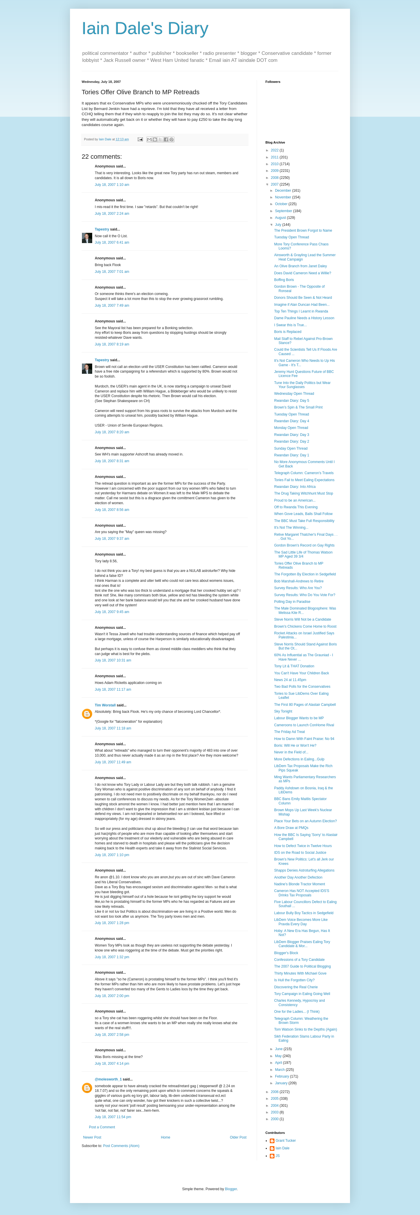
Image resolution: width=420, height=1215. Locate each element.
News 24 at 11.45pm (290, 680)
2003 (275, 1112)
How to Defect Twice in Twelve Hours (303, 846)
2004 (275, 1106)
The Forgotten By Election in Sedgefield (305, 574)
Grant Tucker (286, 1141)
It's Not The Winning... (291, 528)
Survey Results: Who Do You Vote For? (304, 595)
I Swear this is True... (290, 325)
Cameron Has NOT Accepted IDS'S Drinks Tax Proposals (301, 893)
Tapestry (102, 229)
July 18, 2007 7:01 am (112, 272)
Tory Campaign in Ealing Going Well (302, 994)
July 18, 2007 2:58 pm (112, 1035)
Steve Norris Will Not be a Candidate (302, 619)
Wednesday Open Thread (294, 394)
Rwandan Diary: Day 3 (291, 435)
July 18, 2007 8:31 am (112, 461)
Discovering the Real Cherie (296, 987)
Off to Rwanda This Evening (296, 507)
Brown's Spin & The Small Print (298, 407)
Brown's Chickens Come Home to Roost (305, 626)
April (279, 1063)
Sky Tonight (283, 711)
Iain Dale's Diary (145, 28)
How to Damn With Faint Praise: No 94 (304, 739)
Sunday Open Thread (291, 448)
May (279, 1056)
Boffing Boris (284, 280)
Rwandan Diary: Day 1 (291, 455)
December (283, 190)
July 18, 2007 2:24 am (112, 214)
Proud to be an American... (295, 500)
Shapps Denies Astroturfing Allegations (304, 870)
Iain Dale (282, 1148)
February (282, 1076)
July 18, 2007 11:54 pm (113, 1117)
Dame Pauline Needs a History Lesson (304, 318)
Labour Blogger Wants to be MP (299, 718)
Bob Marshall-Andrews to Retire (298, 581)
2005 (275, 1099)
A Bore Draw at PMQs (291, 828)
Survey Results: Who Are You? (298, 588)
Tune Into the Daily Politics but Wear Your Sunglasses (302, 385)
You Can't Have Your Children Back (301, 673)
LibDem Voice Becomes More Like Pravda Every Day (301, 922)
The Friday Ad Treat (289, 732)
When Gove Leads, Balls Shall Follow (303, 514)
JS (278, 1156)
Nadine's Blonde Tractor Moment (299, 884)
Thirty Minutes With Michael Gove (300, 973)
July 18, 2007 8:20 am (112, 432)
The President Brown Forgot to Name (303, 230)
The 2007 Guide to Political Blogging (302, 966)
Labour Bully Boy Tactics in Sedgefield (303, 913)
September (284, 211)
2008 (275, 178)
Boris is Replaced (287, 332)
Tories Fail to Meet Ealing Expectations (304, 480)
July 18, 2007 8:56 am (112, 510)
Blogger (231, 1189)
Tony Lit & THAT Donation (294, 666)
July (278, 225)
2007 (275, 184)
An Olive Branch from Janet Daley (300, 266)
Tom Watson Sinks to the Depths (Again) (305, 1029)
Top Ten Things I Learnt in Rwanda (301, 311)
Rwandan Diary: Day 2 (291, 441)
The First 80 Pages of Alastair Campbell (305, 705)
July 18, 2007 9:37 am (112, 539)
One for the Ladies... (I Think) (297, 1012)
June (279, 1049)
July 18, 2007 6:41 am (112, 242)
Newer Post (92, 1137)
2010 (275, 164)
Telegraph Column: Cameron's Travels (304, 473)
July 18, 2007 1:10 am (112, 185)
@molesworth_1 (108, 1079)
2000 (275, 1119)
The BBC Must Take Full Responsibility (304, 521)
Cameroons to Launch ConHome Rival (304, 725)
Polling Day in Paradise (292, 602)
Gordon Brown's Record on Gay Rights (304, 545)
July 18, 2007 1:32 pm (112, 957)
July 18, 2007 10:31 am (113, 660)
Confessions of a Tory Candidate (299, 960)
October (281, 204)
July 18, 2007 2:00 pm (112, 996)
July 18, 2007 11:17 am (113, 689)
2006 (275, 1092)
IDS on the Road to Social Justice (300, 853)
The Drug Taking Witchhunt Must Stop (303, 493)
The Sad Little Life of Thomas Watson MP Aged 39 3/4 (303, 554)
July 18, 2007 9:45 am (112, 612)
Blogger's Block (286, 953)
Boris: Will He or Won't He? (295, 745)
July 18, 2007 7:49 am (112, 305)
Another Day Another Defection (298, 877)
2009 (275, 171)
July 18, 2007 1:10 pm (112, 855)
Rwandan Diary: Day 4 (291, 421)
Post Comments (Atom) (121, 1146)
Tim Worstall (105, 705)
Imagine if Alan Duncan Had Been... (302, 305)
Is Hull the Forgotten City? (294, 980)
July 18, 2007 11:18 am (113, 728)
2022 (275, 150)
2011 (275, 157)
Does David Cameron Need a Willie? (302, 273)
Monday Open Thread (291, 428)
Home (165, 1137)
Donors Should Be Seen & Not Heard (303, 298)
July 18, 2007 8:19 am (112, 344)
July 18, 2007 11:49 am (113, 762)
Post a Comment (102, 1127)
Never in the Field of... (291, 752)
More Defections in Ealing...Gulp (299, 759)
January (281, 1083)
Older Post (238, 1137)
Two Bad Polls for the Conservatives (302, 687)
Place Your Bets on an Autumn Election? (305, 821)
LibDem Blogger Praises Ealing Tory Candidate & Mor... (302, 944)
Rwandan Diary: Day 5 (291, 401)
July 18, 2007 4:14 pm (112, 1064)
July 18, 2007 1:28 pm (112, 923)
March (280, 1070)
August (281, 218)
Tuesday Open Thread (291, 237)
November (283, 197)
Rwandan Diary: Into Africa (295, 487)
